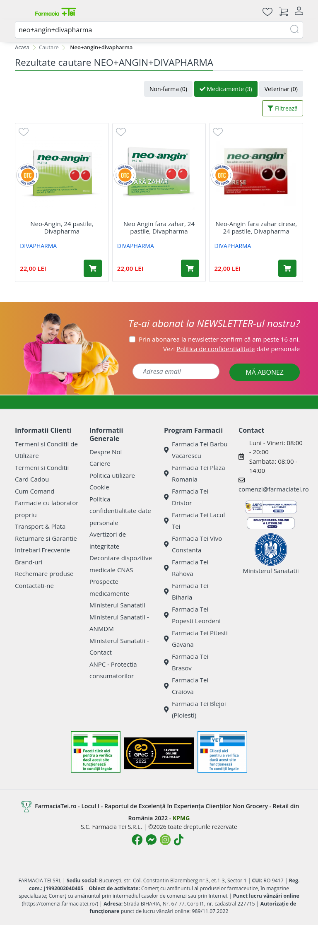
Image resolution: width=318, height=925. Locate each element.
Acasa (22, 47)
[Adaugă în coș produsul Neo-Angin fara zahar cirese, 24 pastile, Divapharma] (287, 268)
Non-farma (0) (168, 89)
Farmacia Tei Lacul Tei (194, 521)
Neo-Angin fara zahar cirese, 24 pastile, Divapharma (256, 227)
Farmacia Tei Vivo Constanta (193, 544)
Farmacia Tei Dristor (186, 497)
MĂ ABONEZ (265, 372)
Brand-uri (28, 562)
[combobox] (159, 30)
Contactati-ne (34, 585)
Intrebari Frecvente (42, 550)
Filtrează (282, 108)
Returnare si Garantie (46, 538)
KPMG (181, 818)
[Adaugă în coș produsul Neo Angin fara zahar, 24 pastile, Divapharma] (190, 268)
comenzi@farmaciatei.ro (273, 489)
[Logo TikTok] (178, 839)
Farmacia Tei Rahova (186, 568)
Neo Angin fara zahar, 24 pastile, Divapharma (159, 227)
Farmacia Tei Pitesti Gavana (196, 639)
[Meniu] (21, 11)
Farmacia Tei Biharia (186, 591)
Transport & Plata (40, 526)
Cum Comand (35, 491)
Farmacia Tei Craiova (186, 686)
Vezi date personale (231, 348)
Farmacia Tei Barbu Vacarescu (196, 450)
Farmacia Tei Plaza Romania (194, 473)
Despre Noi (105, 452)
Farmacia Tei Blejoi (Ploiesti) (195, 709)
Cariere (100, 463)
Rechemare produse (44, 573)
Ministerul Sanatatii (117, 605)
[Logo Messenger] (151, 839)
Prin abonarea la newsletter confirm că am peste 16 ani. (219, 339)
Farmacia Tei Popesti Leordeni (192, 615)
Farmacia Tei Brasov (186, 662)
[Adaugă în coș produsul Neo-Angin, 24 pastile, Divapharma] (93, 268)
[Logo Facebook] (137, 839)
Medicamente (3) (226, 89)
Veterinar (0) (281, 89)
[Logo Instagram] (165, 839)
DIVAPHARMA (38, 246)
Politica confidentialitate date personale (120, 511)
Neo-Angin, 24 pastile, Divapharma (61, 227)
